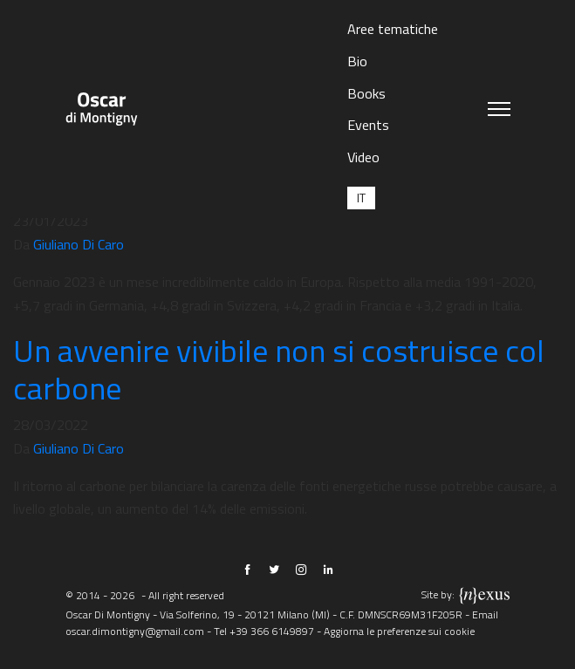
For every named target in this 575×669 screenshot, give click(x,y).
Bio (357, 61)
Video (363, 157)
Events (368, 124)
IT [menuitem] (361, 197)
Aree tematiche (392, 28)
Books (366, 93)
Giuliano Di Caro (78, 244)
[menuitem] (361, 198)
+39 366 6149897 (271, 631)
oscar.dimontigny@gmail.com (134, 631)
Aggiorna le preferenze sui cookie (399, 631)
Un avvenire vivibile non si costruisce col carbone (278, 369)
